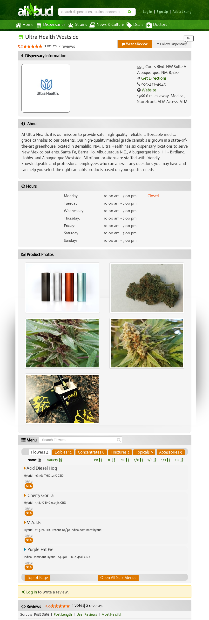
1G (111, 460)
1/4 (152, 460)
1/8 (138, 460)
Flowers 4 (40, 452)
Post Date (41, 614)
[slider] (32, 46)
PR (98, 460)
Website (148, 90)
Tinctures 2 (120, 452)
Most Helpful (113, 614)
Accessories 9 (170, 452)
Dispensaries (49, 25)
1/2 (165, 460)
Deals (131, 25)
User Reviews (88, 614)
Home (24, 25)
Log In (149, 12)
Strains (75, 25)
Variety (54, 460)
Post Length (63, 614)
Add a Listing (182, 12)
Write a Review (135, 44)
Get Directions (153, 78)
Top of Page (37, 577)
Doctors (152, 25)
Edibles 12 (63, 452)
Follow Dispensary (172, 44)
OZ (179, 460)
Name (34, 460)
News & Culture (104, 25)
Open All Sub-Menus (118, 577)
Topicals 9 (144, 452)
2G (125, 460)
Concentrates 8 (91, 452)
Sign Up (163, 12)
